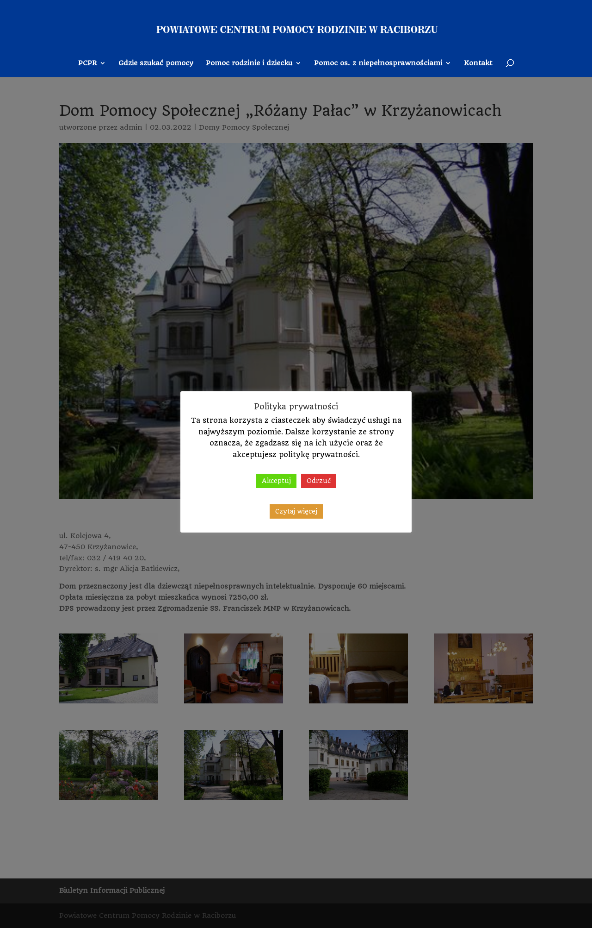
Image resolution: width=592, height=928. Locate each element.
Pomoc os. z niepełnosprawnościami (378, 63)
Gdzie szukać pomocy (155, 63)
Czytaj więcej (296, 511)
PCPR (87, 63)
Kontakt (478, 63)
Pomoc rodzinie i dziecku (249, 63)
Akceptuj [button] (276, 480)
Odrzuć (319, 480)
